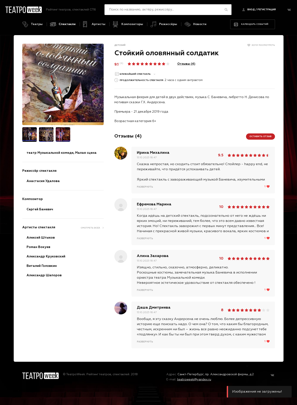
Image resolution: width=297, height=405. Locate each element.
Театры (37, 24)
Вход (251, 9)
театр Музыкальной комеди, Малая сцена (62, 152)
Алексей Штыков (41, 237)
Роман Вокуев (38, 246)
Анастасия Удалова (43, 180)
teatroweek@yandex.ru (194, 379)
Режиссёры (168, 24)
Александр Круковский (46, 256)
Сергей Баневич (40, 209)
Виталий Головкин (42, 265)
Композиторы (132, 24)
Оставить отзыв (260, 136)
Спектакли (67, 24)
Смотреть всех (90, 228)
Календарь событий (254, 24)
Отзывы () (186, 63)
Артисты (98, 24)
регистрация (266, 9)
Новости (199, 24)
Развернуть (145, 186)
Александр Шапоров (44, 275)
